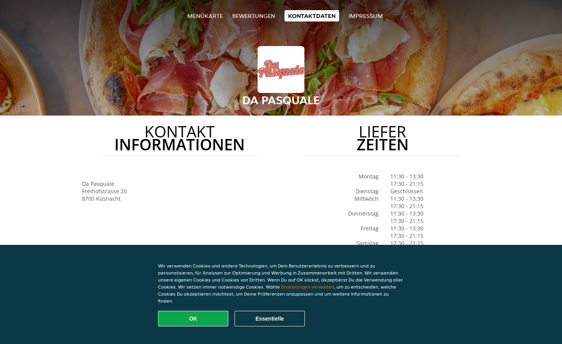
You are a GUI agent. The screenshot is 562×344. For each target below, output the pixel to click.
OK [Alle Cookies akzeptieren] (193, 318)
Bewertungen (253, 16)
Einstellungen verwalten (307, 287)
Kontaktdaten (312, 16)
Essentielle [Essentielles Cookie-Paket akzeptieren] (269, 318)
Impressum (366, 16)
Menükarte (205, 16)
